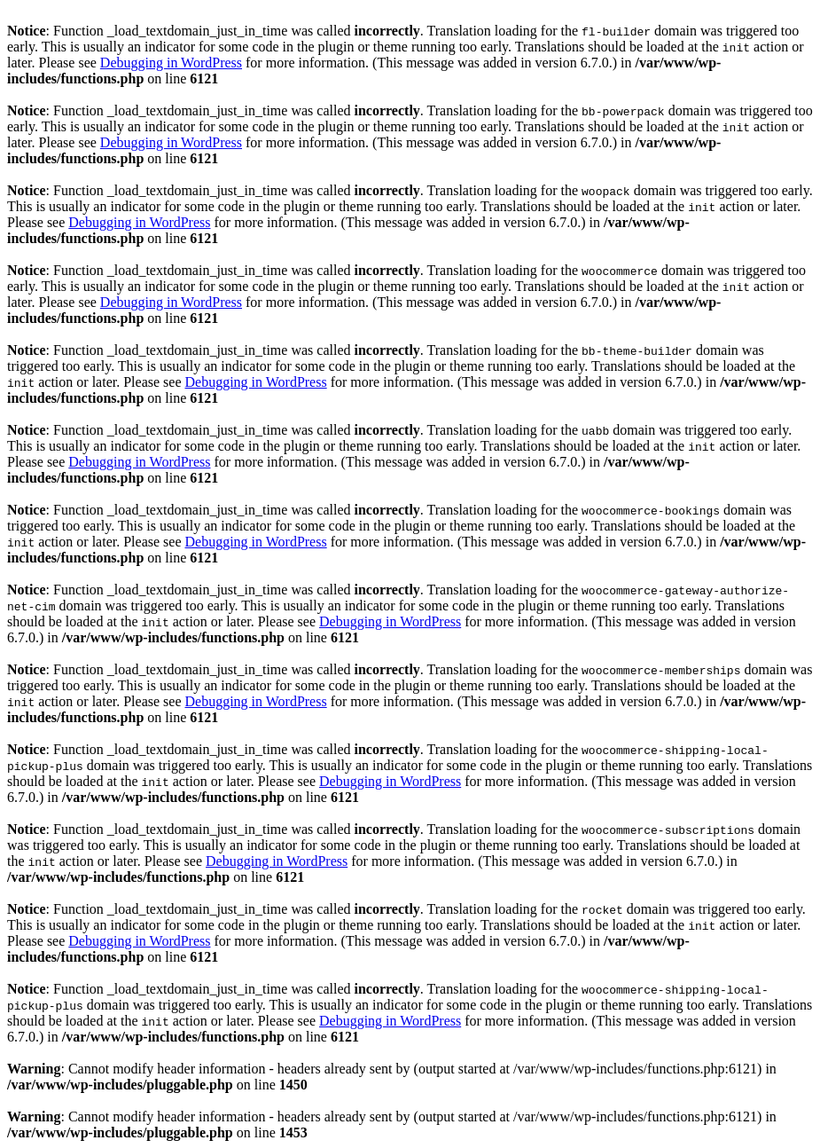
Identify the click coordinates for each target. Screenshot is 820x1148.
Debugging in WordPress (171, 62)
